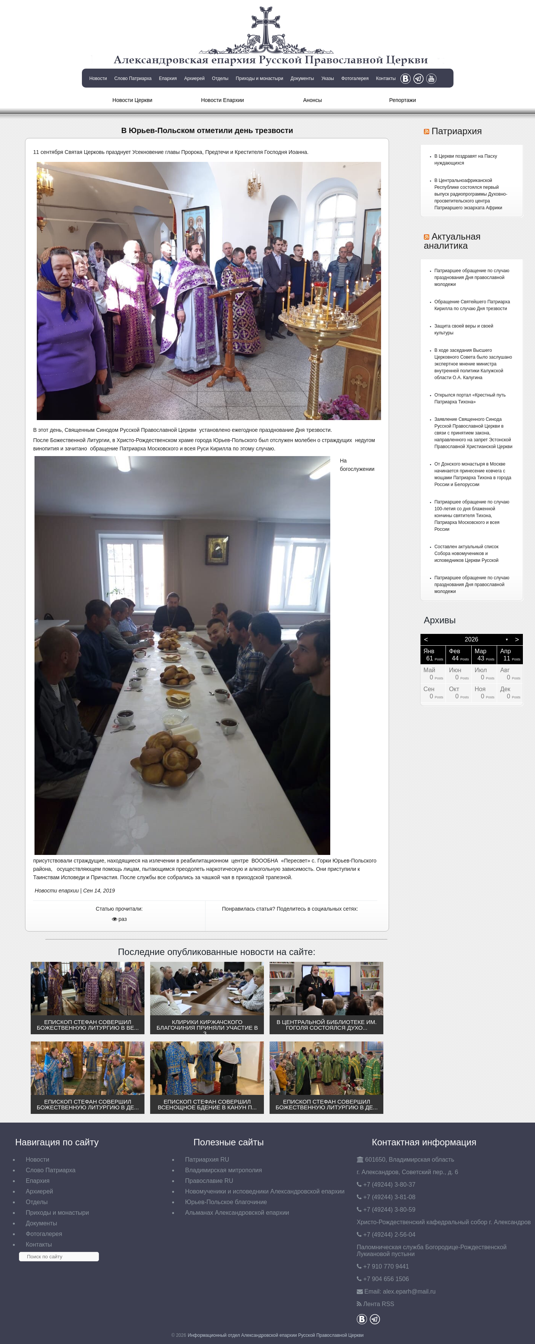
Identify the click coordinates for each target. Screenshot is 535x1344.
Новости (98, 78)
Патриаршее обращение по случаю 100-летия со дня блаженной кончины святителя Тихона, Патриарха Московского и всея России (472, 515)
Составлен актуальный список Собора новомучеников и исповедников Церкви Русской (467, 553)
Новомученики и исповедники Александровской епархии (264, 1191)
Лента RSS (378, 1304)
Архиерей (194, 78)
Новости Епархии (222, 100)
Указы (328, 78)
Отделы (220, 78)
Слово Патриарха (132, 78)
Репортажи (402, 100)
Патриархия (456, 131)
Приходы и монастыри (259, 78)
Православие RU (209, 1181)
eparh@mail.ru (409, 1291)
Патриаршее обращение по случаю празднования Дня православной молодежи (472, 277)
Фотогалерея (355, 78)
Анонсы (312, 100)
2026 (472, 639)
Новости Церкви (132, 100)
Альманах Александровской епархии (237, 1212)
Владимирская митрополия (223, 1170)
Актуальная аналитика (452, 241)
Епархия (168, 78)
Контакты (386, 78)
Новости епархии (56, 891)
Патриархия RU (207, 1159)
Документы (302, 78)
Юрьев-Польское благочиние (226, 1202)
